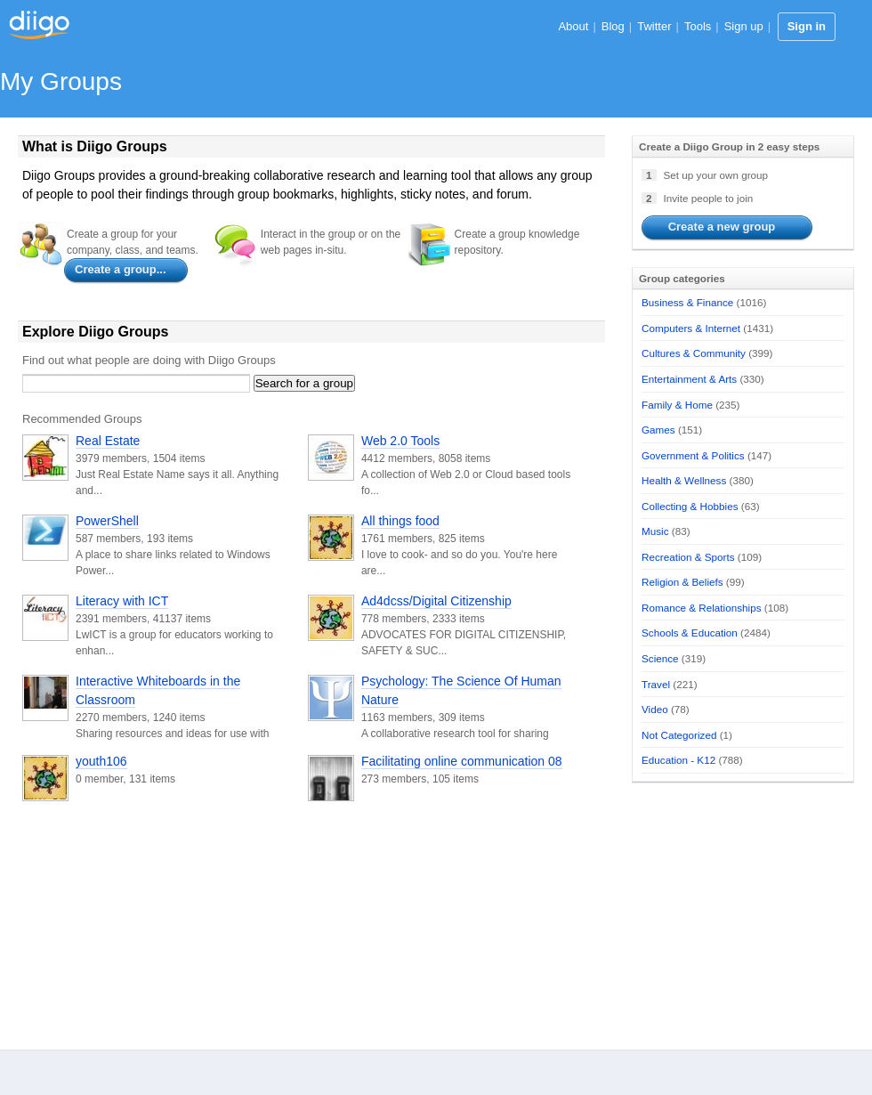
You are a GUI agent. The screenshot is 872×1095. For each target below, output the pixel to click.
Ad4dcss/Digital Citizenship (436, 601)
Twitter (654, 26)
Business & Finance (687, 302)
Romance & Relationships (701, 607)
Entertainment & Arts (689, 379)
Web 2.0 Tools (400, 441)
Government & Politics (693, 455)
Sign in (806, 26)
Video (655, 709)
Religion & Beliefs (682, 582)
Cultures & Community (694, 353)
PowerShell (107, 521)
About (573, 26)
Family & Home (677, 404)
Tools (697, 26)
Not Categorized (679, 735)
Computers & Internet (691, 328)
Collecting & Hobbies (690, 506)
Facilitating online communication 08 (461, 761)
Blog (613, 26)
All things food (400, 521)
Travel (656, 684)
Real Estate (108, 441)
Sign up (743, 26)
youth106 (101, 761)
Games (658, 429)
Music (655, 531)
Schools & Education (690, 632)
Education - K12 (678, 760)
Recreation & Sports (688, 557)
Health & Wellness (684, 480)
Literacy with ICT (122, 601)
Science (660, 658)
